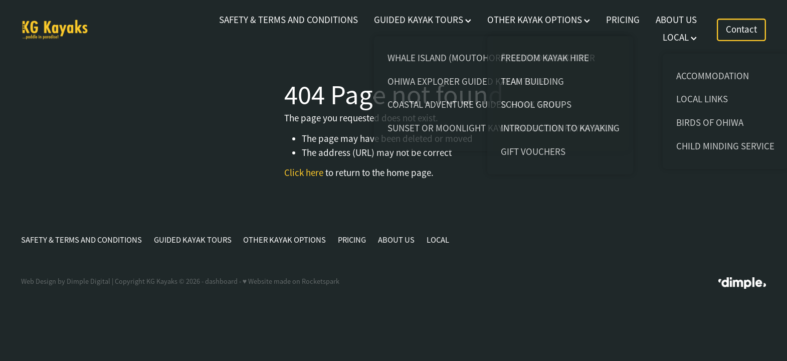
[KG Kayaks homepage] (95, 30)
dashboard (221, 281)
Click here (303, 173)
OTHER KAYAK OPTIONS (538, 20)
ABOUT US (676, 20)
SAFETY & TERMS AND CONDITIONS (288, 20)
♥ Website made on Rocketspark (291, 281)
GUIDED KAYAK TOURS (422, 20)
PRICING (623, 20)
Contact (741, 30)
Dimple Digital (88, 281)
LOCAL (680, 38)
